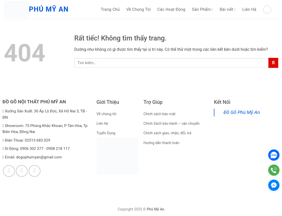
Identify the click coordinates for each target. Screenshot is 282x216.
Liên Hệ (249, 9)
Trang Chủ (110, 9)
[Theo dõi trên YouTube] (34, 171)
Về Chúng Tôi (138, 9)
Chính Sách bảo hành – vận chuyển (172, 123)
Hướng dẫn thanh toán (161, 143)
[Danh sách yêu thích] (267, 10)
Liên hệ (102, 123)
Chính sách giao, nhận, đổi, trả (168, 133)
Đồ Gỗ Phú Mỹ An (241, 112)
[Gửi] (273, 63)
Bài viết (228, 9)
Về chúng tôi (106, 114)
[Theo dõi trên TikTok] (22, 171)
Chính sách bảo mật (159, 114)
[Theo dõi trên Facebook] (9, 171)
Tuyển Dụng (106, 133)
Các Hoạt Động (171, 9)
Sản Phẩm (202, 9)
